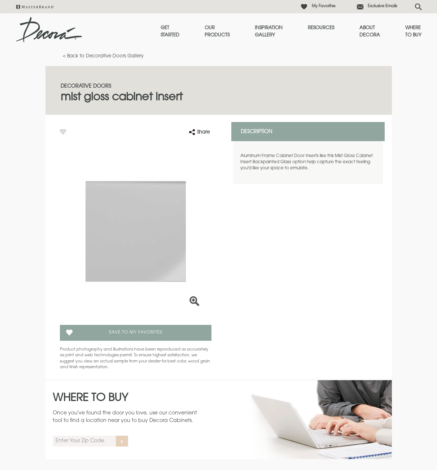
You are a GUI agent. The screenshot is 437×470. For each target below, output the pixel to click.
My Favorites (323, 6)
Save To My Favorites (135, 332)
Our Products (217, 32)
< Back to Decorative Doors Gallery (103, 56)
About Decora (369, 32)
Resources (321, 28)
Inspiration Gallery (269, 32)
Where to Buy (413, 32)
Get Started (170, 32)
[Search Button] (418, 7)
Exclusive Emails (382, 6)
